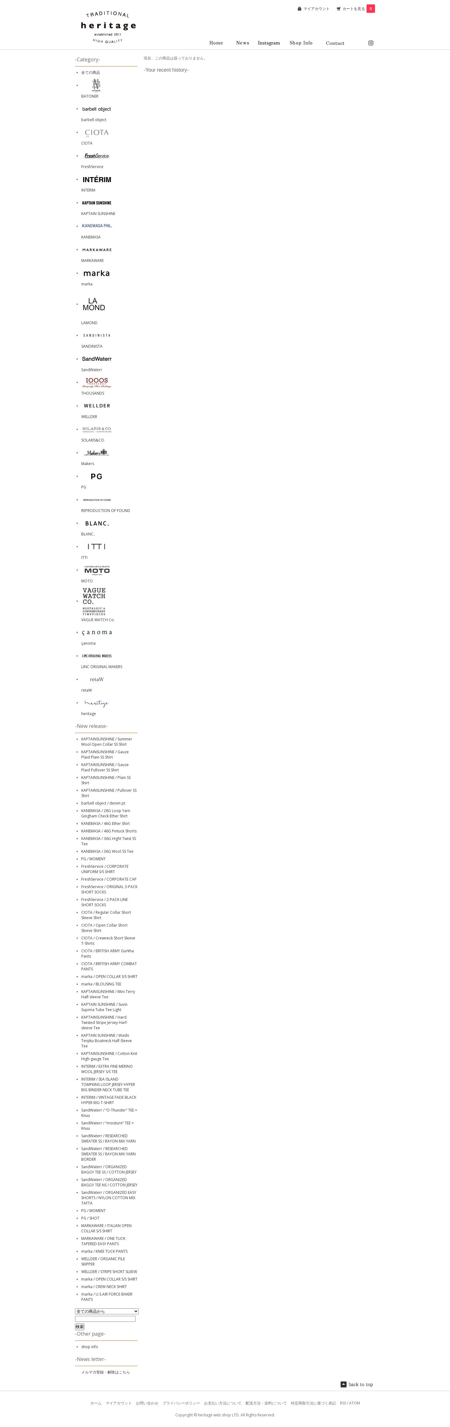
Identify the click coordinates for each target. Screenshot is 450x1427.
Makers (87, 463)
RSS (343, 1403)
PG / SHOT (90, 1218)
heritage (88, 713)
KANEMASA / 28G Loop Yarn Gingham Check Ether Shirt (105, 813)
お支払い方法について (223, 1403)
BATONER (89, 96)
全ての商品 (90, 72)
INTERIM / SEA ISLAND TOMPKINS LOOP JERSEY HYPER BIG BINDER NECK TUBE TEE (108, 1084)
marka (86, 284)
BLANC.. (88, 534)
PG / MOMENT (93, 859)
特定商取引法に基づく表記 (313, 1403)
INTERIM (88, 190)
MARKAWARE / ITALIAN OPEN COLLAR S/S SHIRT (106, 1228)
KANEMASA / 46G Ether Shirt (105, 823)
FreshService (92, 166)
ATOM (354, 1403)
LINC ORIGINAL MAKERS (101, 666)
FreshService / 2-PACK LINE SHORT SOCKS (104, 902)
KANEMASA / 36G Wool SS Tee (107, 851)
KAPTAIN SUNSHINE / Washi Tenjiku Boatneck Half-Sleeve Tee (106, 1041)
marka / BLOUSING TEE (101, 984)
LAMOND (89, 322)
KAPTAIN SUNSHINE (98, 213)
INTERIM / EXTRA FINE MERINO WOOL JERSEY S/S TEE (107, 1069)
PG (83, 487)
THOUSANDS (92, 393)
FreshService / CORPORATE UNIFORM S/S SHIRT (104, 869)
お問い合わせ (147, 1403)
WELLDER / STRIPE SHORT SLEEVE (109, 1271)
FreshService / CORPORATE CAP (109, 879)
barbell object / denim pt (103, 803)
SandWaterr (91, 369)
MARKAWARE (92, 260)
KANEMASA (91, 237)
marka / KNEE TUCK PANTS (104, 1251)
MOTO (87, 581)
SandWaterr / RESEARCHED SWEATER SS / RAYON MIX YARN (108, 1138)
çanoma (88, 643)
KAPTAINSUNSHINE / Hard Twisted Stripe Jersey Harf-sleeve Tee (104, 1023)
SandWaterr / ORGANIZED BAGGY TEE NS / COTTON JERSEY (109, 1182)
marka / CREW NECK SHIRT (104, 1286)
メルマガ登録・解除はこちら (105, 1372)
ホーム (96, 1403)
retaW (86, 690)
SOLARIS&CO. (93, 440)
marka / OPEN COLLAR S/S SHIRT (109, 976)
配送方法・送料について (266, 1403)
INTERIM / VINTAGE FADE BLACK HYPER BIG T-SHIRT (108, 1100)
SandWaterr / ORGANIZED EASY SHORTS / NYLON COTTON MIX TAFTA (108, 1198)
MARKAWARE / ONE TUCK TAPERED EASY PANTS (103, 1241)
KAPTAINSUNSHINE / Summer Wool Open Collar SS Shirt (106, 741)
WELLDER (89, 416)
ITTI (84, 557)
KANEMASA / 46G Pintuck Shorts (109, 831)
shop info (89, 1346)
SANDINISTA (91, 346)
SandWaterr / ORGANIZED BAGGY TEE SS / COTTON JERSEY (109, 1169)
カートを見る (358, 8)
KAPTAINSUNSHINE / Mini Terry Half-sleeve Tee (108, 994)
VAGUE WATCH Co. (98, 619)
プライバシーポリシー (181, 1403)
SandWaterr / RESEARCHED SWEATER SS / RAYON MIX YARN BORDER (108, 1154)
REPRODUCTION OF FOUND (105, 510)
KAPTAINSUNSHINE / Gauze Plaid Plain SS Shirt (105, 754)
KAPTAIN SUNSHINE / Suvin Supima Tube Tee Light (104, 1007)
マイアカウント (316, 8)
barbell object (93, 119)
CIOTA (86, 143)
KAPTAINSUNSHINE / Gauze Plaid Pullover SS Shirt (105, 767)
